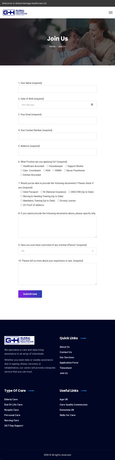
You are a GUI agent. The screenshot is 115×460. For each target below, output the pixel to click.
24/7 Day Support (13, 425)
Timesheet (66, 368)
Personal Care (12, 415)
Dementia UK (67, 410)
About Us (65, 347)
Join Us (64, 373)
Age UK (64, 399)
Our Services (67, 357)
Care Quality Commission (73, 404)
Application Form (69, 362)
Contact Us (66, 352)
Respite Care (11, 410)
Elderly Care (11, 399)
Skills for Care (68, 415)
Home (52, 46)
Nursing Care (11, 420)
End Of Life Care (13, 404)
